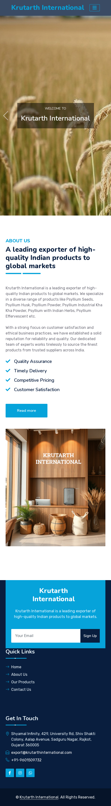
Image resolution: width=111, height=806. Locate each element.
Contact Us (18, 689)
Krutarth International (39, 797)
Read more (26, 410)
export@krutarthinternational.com (41, 752)
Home (13, 667)
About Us (16, 674)
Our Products (20, 682)
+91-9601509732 (26, 760)
